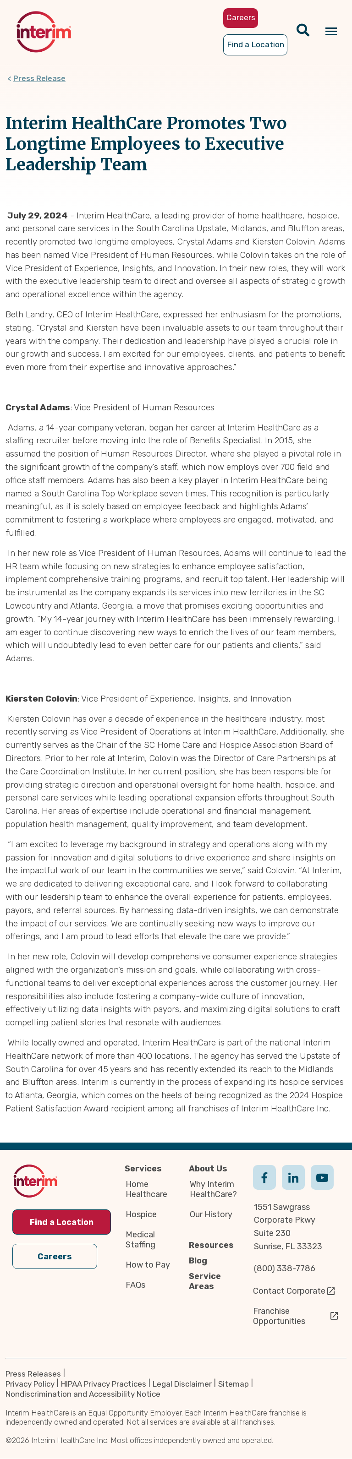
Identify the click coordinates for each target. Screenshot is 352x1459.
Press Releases (33, 1373)
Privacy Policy (30, 1384)
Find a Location (62, 1222)
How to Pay (148, 1265)
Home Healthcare (146, 1189)
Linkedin (293, 1186)
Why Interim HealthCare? (213, 1189)
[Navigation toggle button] (331, 32)
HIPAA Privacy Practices (103, 1384)
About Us (208, 1169)
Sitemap (233, 1384)
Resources (211, 1245)
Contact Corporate (289, 1291)
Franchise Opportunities (279, 1316)
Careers (55, 1257)
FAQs (135, 1285)
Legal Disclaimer (182, 1384)
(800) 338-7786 (284, 1268)
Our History (211, 1214)
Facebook (264, 1186)
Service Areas (205, 1281)
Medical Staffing (140, 1240)
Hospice (141, 1214)
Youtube (322, 1186)
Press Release (39, 78)
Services (143, 1169)
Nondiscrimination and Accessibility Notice (83, 1394)
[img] (43, 32)
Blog (198, 1261)
